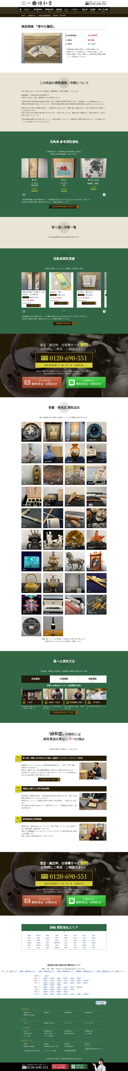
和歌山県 (79, 987)
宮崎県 (78, 994)
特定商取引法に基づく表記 (51, 1046)
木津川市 (75, 937)
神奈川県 (85, 980)
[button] (58, 195)
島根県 (52, 989)
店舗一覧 (84, 9)
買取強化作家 (49, 9)
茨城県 (45, 980)
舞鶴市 (38, 940)
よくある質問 (88, 1033)
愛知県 (52, 984)
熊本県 (65, 994)
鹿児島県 (85, 994)
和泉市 (84, 942)
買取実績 (59, 9)
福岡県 (45, 994)
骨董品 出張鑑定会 (69, 1033)
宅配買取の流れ (89, 1031)
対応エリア (13, 971)
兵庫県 (84, 947)
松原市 (56, 945)
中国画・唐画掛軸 (94, 180)
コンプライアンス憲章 (50, 1050)
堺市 (29, 947)
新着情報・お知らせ (49, 1023)
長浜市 (84, 935)
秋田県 (65, 978)
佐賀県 (52, 994)
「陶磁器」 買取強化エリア (84, 971)
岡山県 (58, 989)
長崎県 (58, 994)
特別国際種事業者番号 (70, 1050)
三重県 (58, 984)
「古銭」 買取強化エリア (104, 971)
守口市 (75, 945)
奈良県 (72, 987)
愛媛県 (32, 297)
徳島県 (45, 991)
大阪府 (84, 940)
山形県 (72, 978)
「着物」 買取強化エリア (27, 971)
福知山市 (48, 937)
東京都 (78, 980)
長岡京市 (57, 940)
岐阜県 (85, 982)
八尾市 (75, 947)
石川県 (58, 982)
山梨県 (72, 982)
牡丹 (64, 185)
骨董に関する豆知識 (28, 1015)
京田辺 (84, 937)
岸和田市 (48, 945)
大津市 (93, 935)
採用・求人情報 (103, 9)
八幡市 (75, 940)
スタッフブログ (89, 1023)
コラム (66, 9)
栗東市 (29, 937)
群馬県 (58, 980)
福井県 (65, 982)
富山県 (52, 982)
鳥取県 (45, 989)
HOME (23, 15)
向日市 (47, 940)
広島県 (65, 989)
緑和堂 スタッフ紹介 (48, 779)
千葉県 (72, 980)
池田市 (75, 942)
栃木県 (52, 980)
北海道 (46, 976)
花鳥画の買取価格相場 (44, 15)
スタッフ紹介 (27, 1036)
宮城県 (58, 978)
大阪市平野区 (57, 942)
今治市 (63, 295)
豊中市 (65, 947)
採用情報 (66, 1044)
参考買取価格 (38, 9)
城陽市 (56, 937)
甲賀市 (56, 935)
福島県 (78, 978)
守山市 (75, 935)
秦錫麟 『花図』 (93, 183)
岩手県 (52, 978)
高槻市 (47, 947)
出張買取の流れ (68, 1031)
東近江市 (38, 935)
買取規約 (87, 1044)
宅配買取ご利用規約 (28, 1046)
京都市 (29, 940)
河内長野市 (38, 945)
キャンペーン (67, 1023)
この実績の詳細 (33, 305)
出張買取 (25, 297)
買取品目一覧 (27, 1012)
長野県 (78, 982)
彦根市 (47, 935)
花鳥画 (35, 180)
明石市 (93, 947)
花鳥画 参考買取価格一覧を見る (63, 206)
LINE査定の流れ (27, 1033)
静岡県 (45, 984)
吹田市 (38, 947)
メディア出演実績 (48, 1036)
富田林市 (57, 947)
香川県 (52, 991)
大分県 (72, 994)
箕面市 (65, 945)
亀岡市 (65, 937)
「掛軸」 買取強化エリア (64, 971)
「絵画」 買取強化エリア (46, 971)
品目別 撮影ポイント (50, 1033)
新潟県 (45, 982)
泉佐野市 (93, 942)
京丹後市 (93, 937)
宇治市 (65, 940)
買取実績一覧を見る (63, 323)
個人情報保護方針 (69, 1046)
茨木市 (65, 942)
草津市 (65, 935)
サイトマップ (88, 1046)
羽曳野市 (29, 942)
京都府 (38, 937)
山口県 (72, 989)
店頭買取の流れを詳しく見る (63, 712)
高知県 (87, 295)
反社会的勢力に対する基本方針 (31, 1050)
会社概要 (92, 9)
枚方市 (47, 942)
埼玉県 (65, 980)
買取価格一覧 (31, 15)
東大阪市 (38, 942)
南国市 (91, 295)
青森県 (45, 978)
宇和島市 (36, 297)
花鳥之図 (34, 185)
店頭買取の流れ (48, 1031)
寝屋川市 (84, 945)
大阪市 (93, 945)
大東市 (93, 940)
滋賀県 (29, 935)
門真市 (29, 945)
